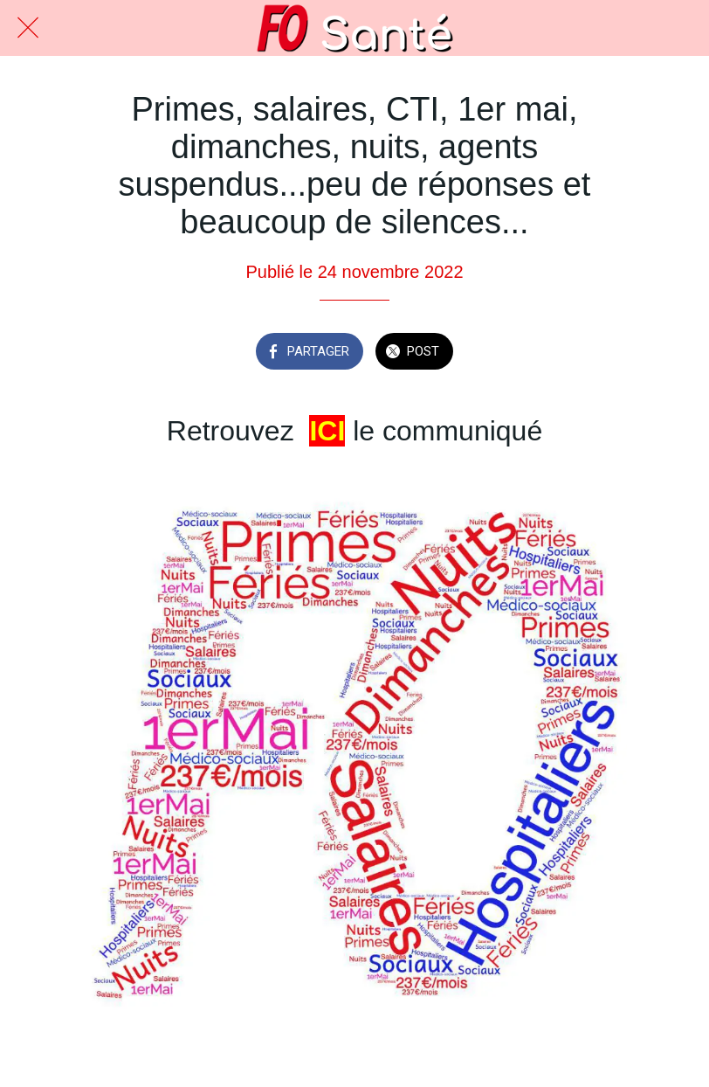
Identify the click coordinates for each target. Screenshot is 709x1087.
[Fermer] (27, 27)
